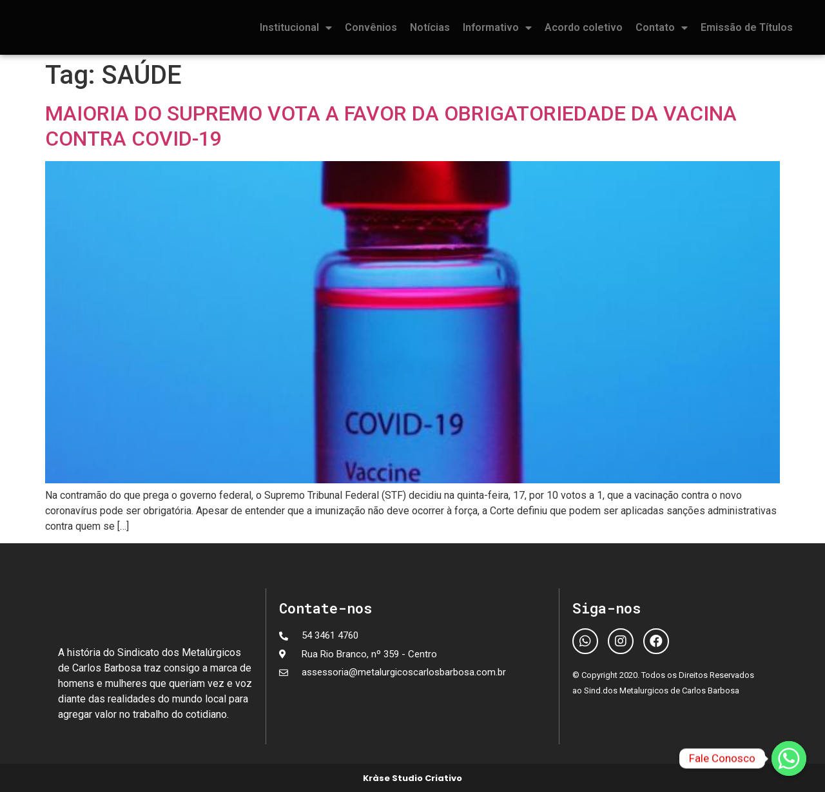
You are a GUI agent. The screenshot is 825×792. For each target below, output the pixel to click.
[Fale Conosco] (789, 758)
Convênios (371, 27)
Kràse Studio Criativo (412, 778)
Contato (662, 27)
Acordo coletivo (584, 27)
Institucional (296, 27)
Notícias (430, 27)
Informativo (497, 27)
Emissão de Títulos (747, 27)
